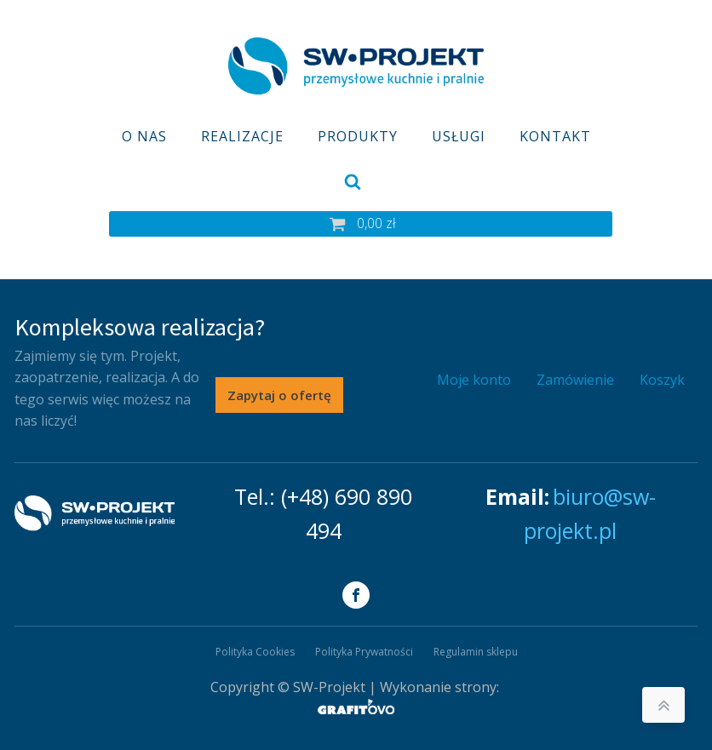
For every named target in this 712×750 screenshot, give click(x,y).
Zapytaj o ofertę (279, 395)
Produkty (358, 136)
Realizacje (242, 136)
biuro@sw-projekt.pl (590, 513)
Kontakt (555, 136)
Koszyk (662, 379)
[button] (360, 224)
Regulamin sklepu (476, 651)
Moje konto (474, 379)
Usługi (458, 136)
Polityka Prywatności (364, 651)
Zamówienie (575, 379)
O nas (144, 136)
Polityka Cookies (255, 651)
